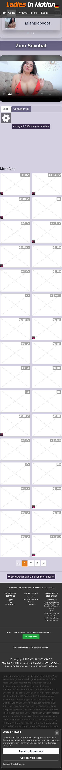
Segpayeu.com (10, 604)
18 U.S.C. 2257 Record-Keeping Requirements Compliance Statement (52, 604)
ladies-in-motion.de (38, 659)
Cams (11, 12)
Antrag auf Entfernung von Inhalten (31, 126)
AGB (51, 611)
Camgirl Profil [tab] (21, 108)
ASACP (51, 608)
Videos (23, 12)
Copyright (31, 602)
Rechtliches (31, 597)
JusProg (51, 588)
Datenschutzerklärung (51, 613)
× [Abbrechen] (57, 733)
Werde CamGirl (51, 600)
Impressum (31, 604)
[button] (56, 6)
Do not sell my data (51, 620)
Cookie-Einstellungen (51, 618)
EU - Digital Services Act (31, 599)
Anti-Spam (51, 615)
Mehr (34, 12)
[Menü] (57, 13)
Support (10, 600)
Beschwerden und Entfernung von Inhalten (31, 647)
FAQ (10, 602)
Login (44, 12)
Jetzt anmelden (31, 636)
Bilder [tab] (6, 108)
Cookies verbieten (31, 757)
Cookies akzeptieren (31, 751)
